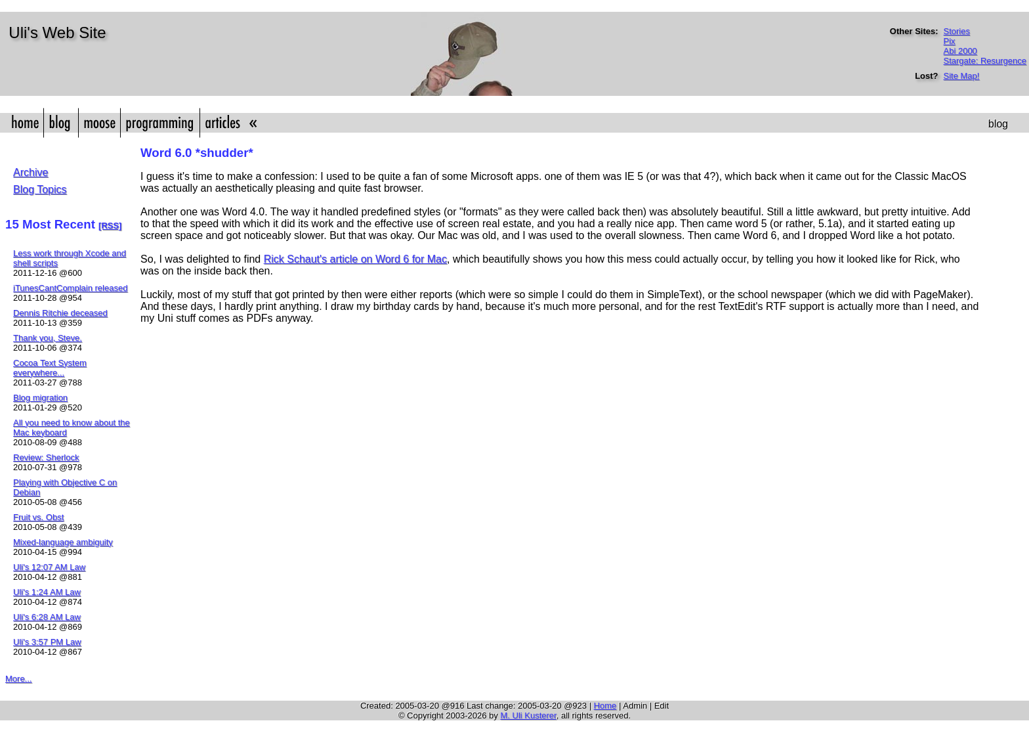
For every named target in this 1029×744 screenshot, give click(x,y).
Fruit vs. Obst (38, 517)
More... (18, 679)
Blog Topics (40, 189)
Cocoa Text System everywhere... (50, 368)
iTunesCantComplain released (70, 288)
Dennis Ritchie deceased (60, 313)
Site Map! (962, 76)
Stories (957, 31)
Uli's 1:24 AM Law (47, 592)
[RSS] (109, 225)
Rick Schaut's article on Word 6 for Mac (355, 259)
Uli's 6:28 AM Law (47, 617)
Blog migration (40, 398)
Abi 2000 (960, 51)
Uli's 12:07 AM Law (49, 567)
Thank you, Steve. (47, 338)
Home (605, 706)
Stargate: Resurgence (985, 61)
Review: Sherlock (46, 457)
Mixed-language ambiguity (63, 542)
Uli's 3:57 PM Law (47, 642)
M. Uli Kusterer (528, 715)
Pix (950, 41)
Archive (30, 172)
